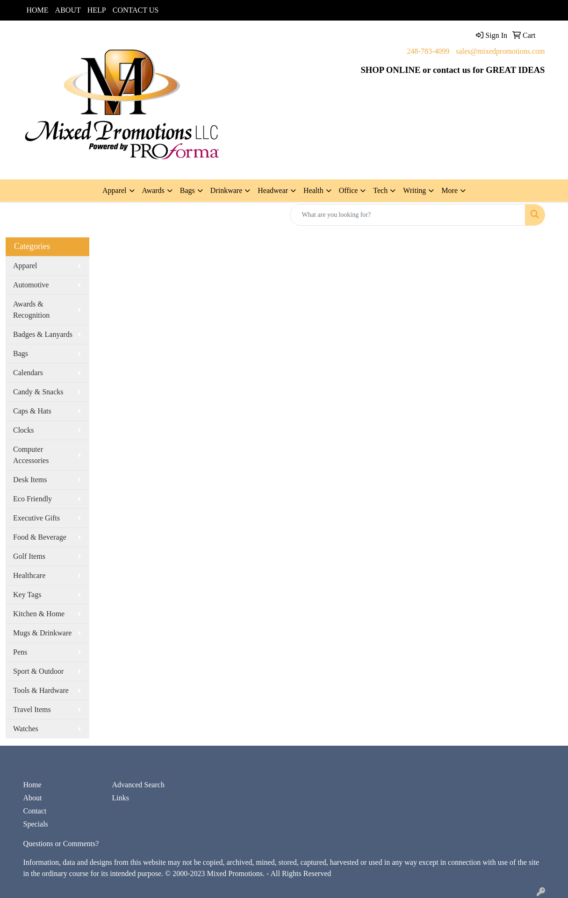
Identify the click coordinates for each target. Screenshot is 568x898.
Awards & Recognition (31, 309)
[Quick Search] (407, 215)
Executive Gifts (36, 518)
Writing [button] (414, 190)
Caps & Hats (32, 411)
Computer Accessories (31, 454)
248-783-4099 (428, 51)
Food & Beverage (39, 537)
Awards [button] (153, 190)
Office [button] (348, 190)
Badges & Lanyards (42, 334)
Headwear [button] (273, 190)
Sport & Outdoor (38, 671)
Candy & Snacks (38, 392)
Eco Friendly (32, 499)
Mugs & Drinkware (42, 633)
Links (120, 798)
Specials (35, 824)
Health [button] (313, 190)
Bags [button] (187, 190)
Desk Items (30, 480)
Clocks (23, 430)
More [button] (449, 190)
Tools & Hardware (41, 690)
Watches (25, 729)
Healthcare (29, 575)
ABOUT (68, 10)
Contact (35, 811)
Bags (20, 353)
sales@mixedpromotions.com (500, 51)
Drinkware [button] (226, 190)
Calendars (28, 373)
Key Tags (27, 595)
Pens (20, 652)
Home (32, 785)
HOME (38, 10)
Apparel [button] (114, 190)
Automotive (31, 285)
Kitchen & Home (39, 614)
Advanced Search (138, 785)
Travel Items (32, 709)
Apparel (25, 266)
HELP (96, 10)
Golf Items (29, 556)
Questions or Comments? (61, 844)
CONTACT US (135, 10)
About (32, 798)
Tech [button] (380, 190)
